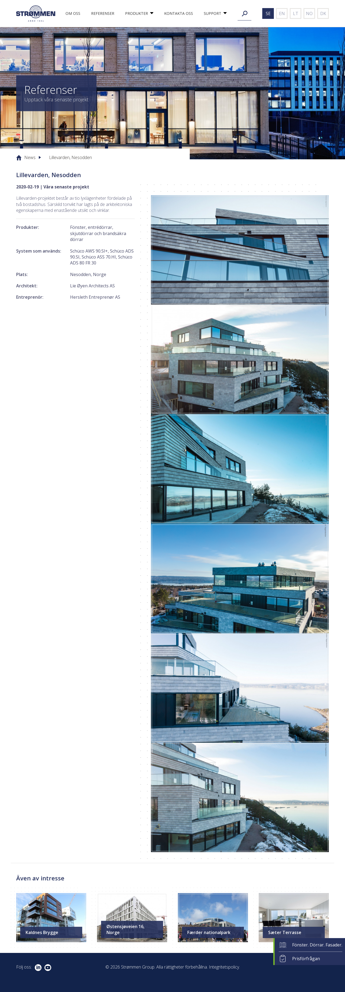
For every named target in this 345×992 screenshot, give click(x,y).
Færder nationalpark (208, 932)
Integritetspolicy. (224, 967)
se (268, 13)
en (282, 13)
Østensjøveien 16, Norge (125, 929)
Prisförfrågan (306, 959)
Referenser (102, 13)
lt (295, 13)
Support (212, 13)
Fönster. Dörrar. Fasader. (317, 945)
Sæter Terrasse (284, 932)
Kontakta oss (178, 13)
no (309, 13)
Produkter (136, 13)
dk (323, 13)
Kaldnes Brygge (42, 932)
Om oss (72, 13)
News (30, 157)
